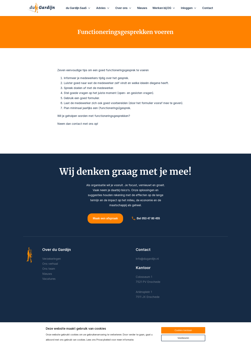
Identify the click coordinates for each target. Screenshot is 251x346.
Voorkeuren (183, 338)
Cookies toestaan (183, 330)
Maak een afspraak (105, 218)
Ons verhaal (50, 264)
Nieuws (142, 8)
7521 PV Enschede (148, 282)
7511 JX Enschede (147, 297)
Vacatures (49, 279)
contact (77, 123)
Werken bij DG (164, 8)
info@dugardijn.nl (147, 259)
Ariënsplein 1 (144, 292)
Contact (207, 8)
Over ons (123, 8)
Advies (103, 8)
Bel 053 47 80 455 (145, 219)
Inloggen (189, 8)
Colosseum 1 (144, 277)
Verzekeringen (51, 259)
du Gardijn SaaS (78, 8)
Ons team (48, 269)
